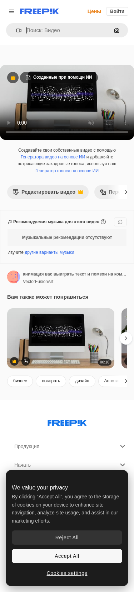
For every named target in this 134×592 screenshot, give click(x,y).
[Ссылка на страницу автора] (13, 277)
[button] (16, 30)
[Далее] (126, 192)
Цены (94, 11)
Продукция (70, 446)
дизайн (82, 380)
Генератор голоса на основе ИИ (67, 170)
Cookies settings (67, 573)
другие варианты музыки (49, 252)
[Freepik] (39, 11)
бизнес (20, 380)
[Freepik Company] (67, 421)
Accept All (67, 556)
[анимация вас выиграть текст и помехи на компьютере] (60, 338)
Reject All (67, 537)
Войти (117, 11)
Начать (70, 465)
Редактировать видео (48, 194)
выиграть (51, 380)
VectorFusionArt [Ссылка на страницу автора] (38, 281)
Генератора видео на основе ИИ (53, 156)
